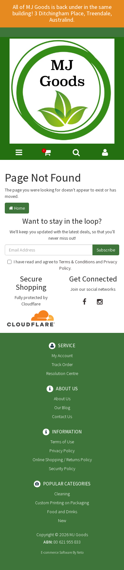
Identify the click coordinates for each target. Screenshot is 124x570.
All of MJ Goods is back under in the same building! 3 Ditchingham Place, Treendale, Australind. (62, 13)
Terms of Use (62, 442)
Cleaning (62, 494)
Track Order (62, 364)
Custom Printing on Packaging (62, 503)
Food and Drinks (62, 511)
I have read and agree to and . (62, 265)
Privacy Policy (62, 451)
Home (17, 208)
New (62, 520)
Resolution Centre (62, 373)
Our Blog (62, 407)
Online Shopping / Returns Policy (62, 459)
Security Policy (62, 468)
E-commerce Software (56, 552)
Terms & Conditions (77, 262)
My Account (62, 355)
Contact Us (62, 416)
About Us (62, 398)
